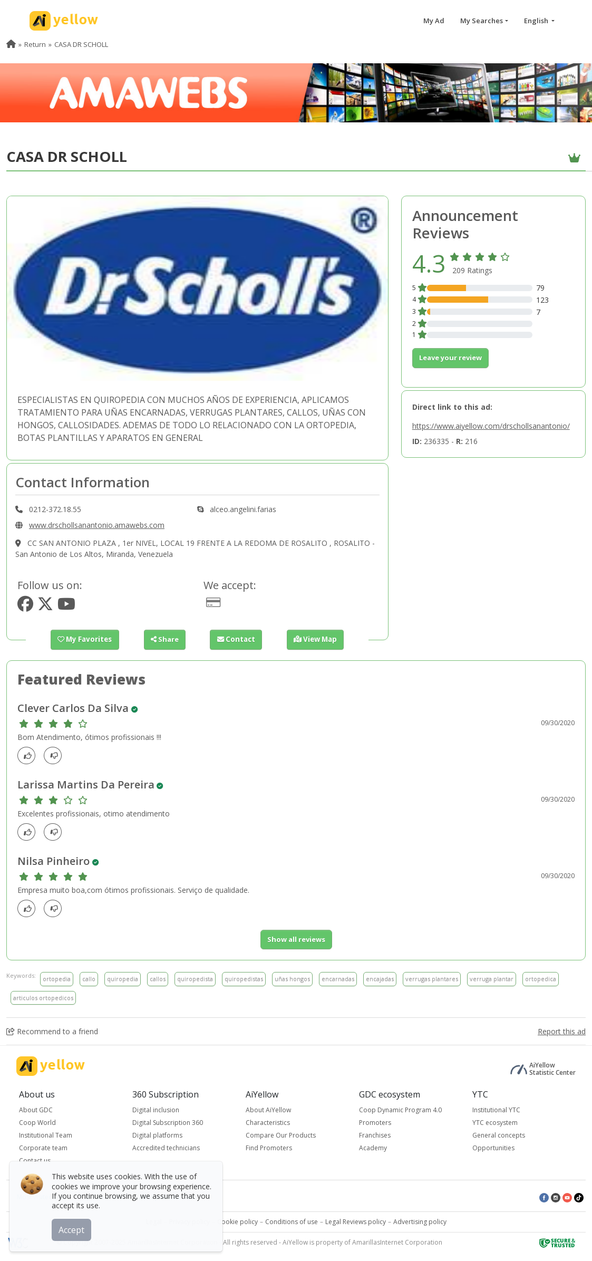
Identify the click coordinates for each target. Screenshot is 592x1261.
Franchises (375, 1135)
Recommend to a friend (52, 1031)
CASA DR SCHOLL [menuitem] (81, 44)
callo (88, 979)
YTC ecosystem (495, 1122)
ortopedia (57, 979)
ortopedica (540, 979)
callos (158, 979)
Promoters (375, 1122)
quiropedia (122, 979)
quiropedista (195, 979)
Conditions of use (291, 1221)
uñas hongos (292, 979)
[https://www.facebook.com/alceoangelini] (25, 607)
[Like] (29, 755)
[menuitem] (11, 44)
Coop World (37, 1122)
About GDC (36, 1109)
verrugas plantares (431, 979)
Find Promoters (269, 1147)
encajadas (380, 979)
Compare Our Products (281, 1135)
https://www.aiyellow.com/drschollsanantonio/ (491, 426)
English (537, 20)
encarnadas (338, 979)
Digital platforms (157, 1135)
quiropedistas (244, 979)
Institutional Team (45, 1135)
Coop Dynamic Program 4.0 (400, 1109)
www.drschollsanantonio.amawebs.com (96, 525)
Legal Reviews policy (355, 1221)
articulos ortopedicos (43, 998)
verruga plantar (491, 979)
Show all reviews (296, 939)
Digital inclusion (155, 1109)
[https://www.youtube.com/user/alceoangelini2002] (66, 607)
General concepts (498, 1135)
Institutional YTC (496, 1109)
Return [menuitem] (35, 44)
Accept (72, 1229)
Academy (373, 1147)
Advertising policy (420, 1221)
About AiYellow (268, 1109)
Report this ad (562, 1031)
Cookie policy (237, 1221)
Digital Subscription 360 (167, 1122)
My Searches (481, 20)
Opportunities (493, 1147)
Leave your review (450, 357)
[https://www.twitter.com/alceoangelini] (45, 607)
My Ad (433, 20)
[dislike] (56, 755)
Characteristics (268, 1122)
